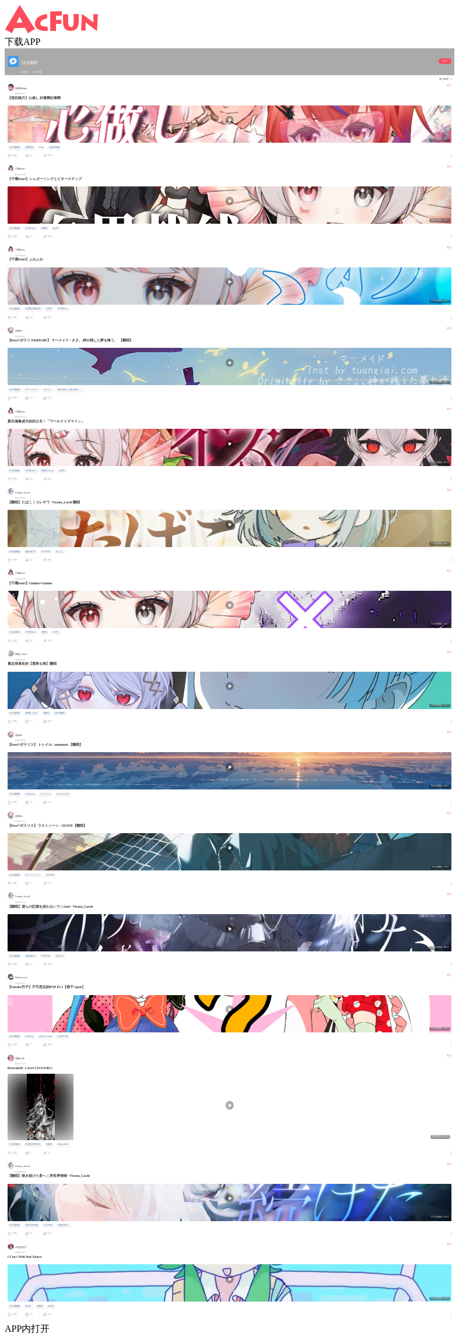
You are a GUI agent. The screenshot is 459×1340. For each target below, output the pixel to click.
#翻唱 (44, 228)
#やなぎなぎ (63, 794)
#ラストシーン (32, 875)
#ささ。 (48, 390)
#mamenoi (29, 794)
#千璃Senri (30, 228)
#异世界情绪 (31, 1225)
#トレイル (45, 794)
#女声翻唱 (60, 713)
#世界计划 (63, 1036)
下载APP (22, 42)
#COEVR (45, 956)
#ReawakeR (62, 1144)
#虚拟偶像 (54, 147)
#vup (41, 147)
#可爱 (51, 1306)
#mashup (29, 1036)
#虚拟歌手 (30, 552)
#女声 (56, 228)
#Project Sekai (45, 1036)
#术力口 (59, 956)
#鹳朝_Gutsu (47, 471)
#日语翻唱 (14, 147)
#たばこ (59, 552)
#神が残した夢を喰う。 (69, 390)
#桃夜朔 (29, 147)
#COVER (45, 552)
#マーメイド (31, 390)
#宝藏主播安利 (32, 309)
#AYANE (50, 875)
